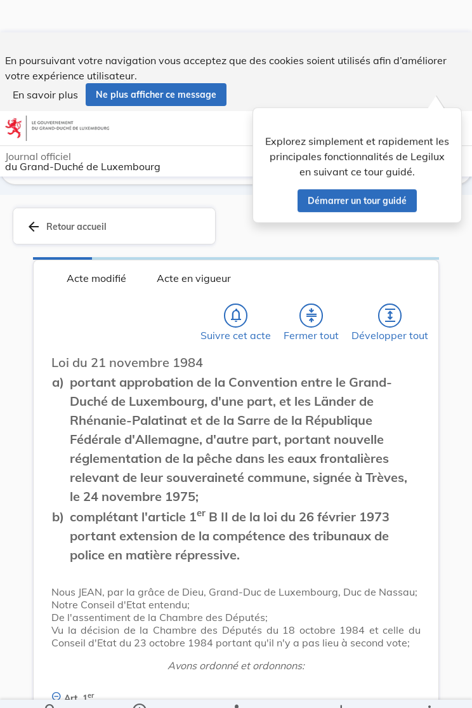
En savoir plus (45, 62)
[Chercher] (51, 688)
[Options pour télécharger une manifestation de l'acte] (340, 688)
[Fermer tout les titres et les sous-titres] (311, 316)
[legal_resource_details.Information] (139, 688)
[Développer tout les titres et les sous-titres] (390, 316)
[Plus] (428, 688)
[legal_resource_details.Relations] (236, 688)
